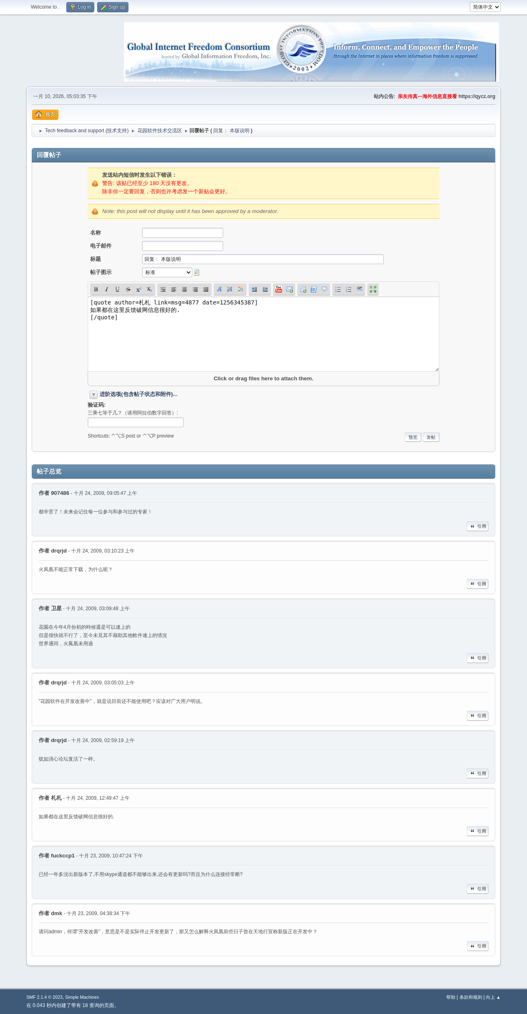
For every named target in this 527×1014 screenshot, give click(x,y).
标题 (95, 259)
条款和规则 (470, 997)
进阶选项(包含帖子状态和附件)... (138, 394)
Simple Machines (82, 997)
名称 (95, 232)
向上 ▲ (493, 997)
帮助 (450, 997)
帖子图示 (101, 272)
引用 (477, 526)
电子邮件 (101, 246)
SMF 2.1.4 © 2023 (44, 997)
